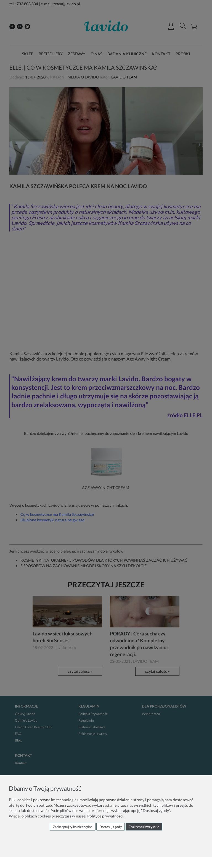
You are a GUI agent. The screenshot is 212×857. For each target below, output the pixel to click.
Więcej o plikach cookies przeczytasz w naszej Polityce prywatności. (66, 816)
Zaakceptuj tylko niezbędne (72, 827)
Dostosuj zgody (110, 827)
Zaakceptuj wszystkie (144, 827)
